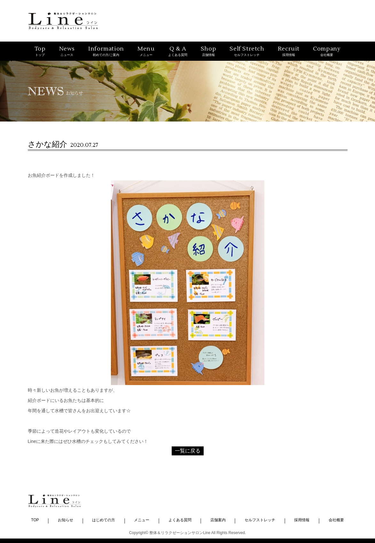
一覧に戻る (187, 450)
